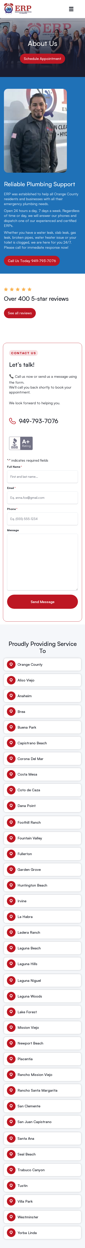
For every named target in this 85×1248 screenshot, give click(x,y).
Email (11, 488)
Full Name (14, 467)
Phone (12, 509)
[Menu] (71, 9)
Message (13, 530)
